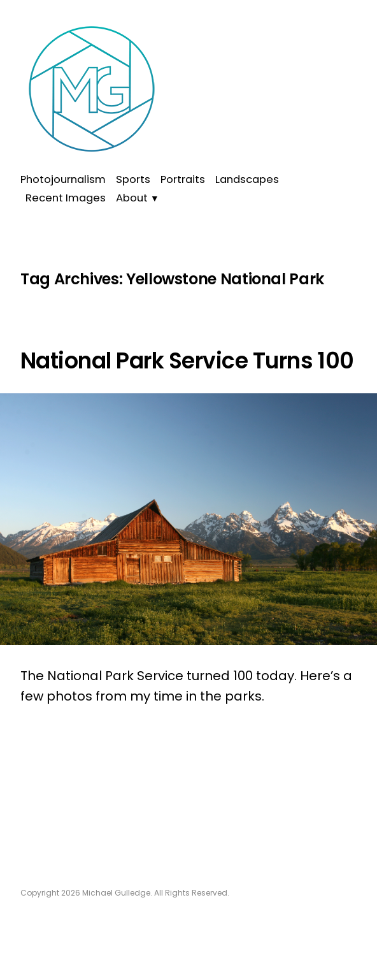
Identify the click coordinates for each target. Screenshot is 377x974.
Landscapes (247, 179)
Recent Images (65, 198)
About (132, 198)
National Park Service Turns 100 (187, 360)
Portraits (182, 179)
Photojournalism (63, 179)
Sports (133, 179)
